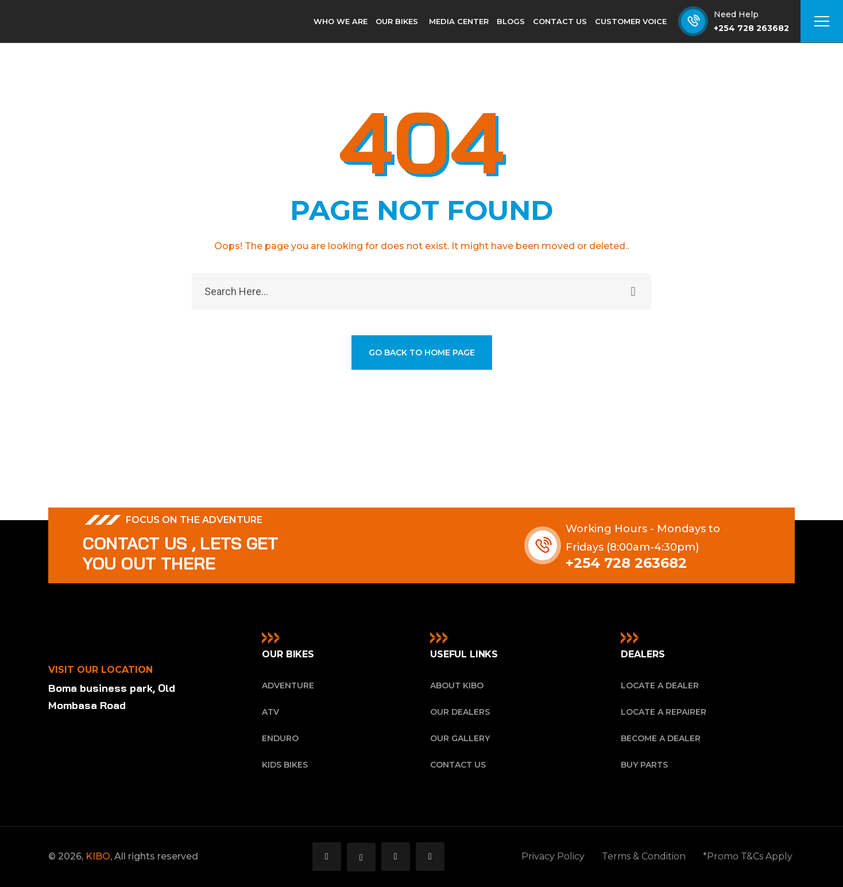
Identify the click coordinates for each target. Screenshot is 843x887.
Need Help (736, 14)
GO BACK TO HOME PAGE (422, 352)
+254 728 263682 (751, 28)
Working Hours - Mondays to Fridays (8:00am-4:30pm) (643, 537)
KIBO (98, 856)
